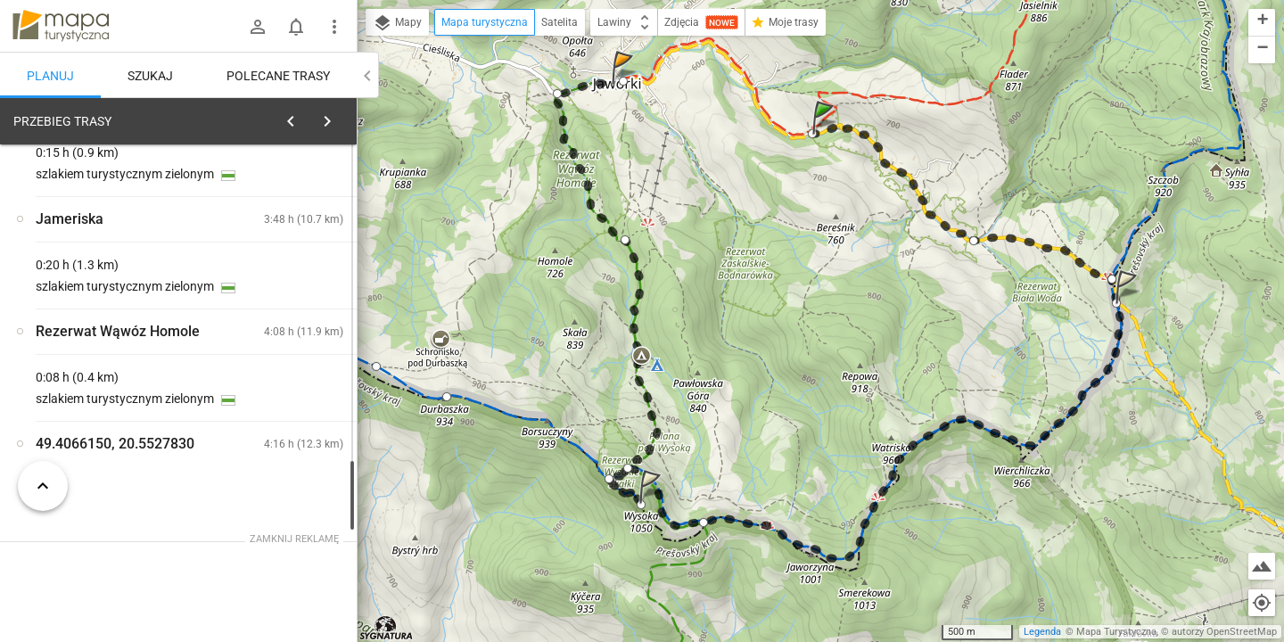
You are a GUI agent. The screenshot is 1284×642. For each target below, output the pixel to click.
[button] (825, 135)
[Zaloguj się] (257, 26)
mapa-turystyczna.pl (60, 26)
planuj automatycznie (286, 246)
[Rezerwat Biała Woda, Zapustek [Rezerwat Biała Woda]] (107, 395)
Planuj (50, 76)
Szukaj (150, 76)
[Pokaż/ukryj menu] (334, 26)
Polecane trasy (278, 76)
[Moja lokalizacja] (1261, 602)
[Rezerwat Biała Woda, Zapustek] (285, 357)
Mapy (397, 23)
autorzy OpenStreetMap (1224, 632)
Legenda (1042, 632)
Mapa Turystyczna (1116, 632)
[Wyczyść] (337, 117)
